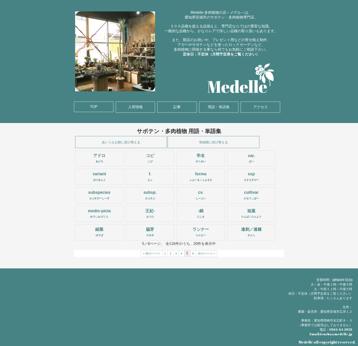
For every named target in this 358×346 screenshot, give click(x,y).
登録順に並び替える (213, 142)
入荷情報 (135, 107)
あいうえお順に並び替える (121, 142)
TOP (93, 107)
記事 (177, 107)
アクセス (260, 107)
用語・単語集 (219, 107)
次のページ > (206, 253)
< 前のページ (151, 253)
